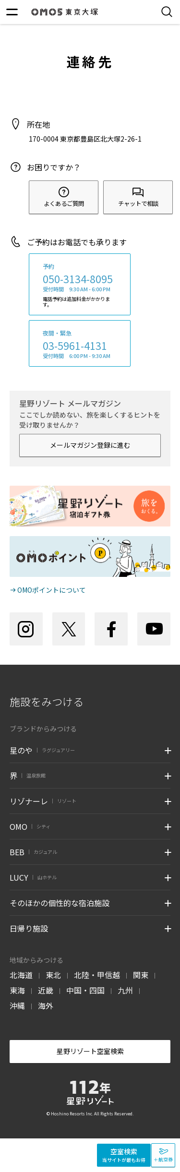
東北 (53, 975)
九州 (125, 990)
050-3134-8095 (78, 279)
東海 (17, 990)
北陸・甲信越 (97, 975)
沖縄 (17, 1005)
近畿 (45, 990)
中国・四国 (85, 990)
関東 (140, 975)
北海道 (21, 975)
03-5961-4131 (75, 345)
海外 (45, 1005)
